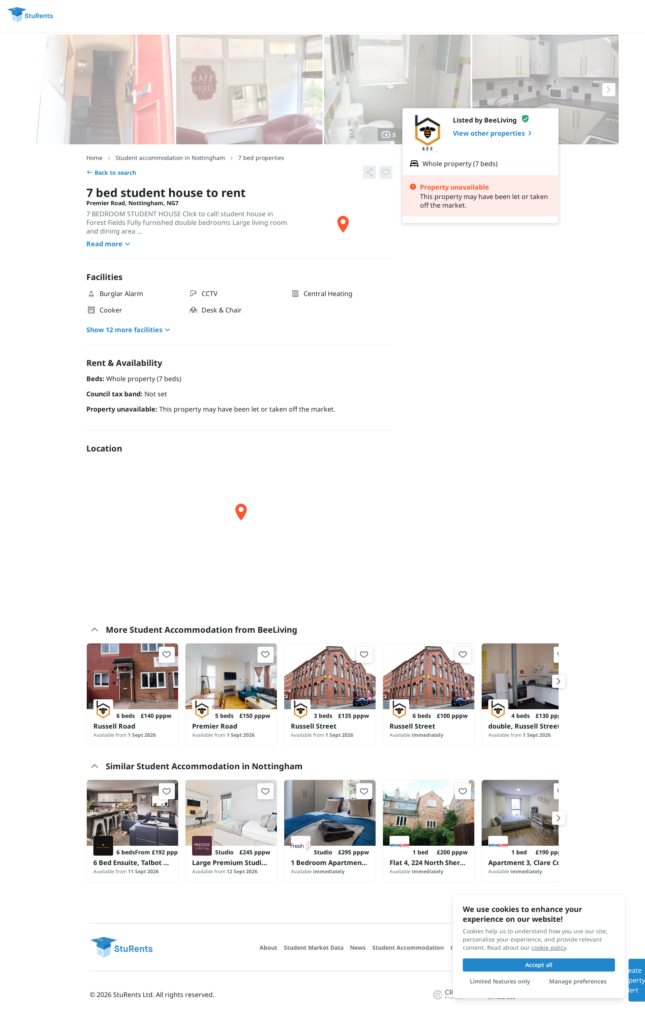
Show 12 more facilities (129, 330)
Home (94, 158)
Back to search (111, 172)
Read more (109, 244)
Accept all (538, 965)
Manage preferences (578, 981)
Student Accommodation (408, 947)
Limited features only (500, 981)
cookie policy (548, 947)
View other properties (494, 133)
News (358, 947)
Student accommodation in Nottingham (170, 158)
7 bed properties (261, 158)
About (268, 947)
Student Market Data (313, 947)
